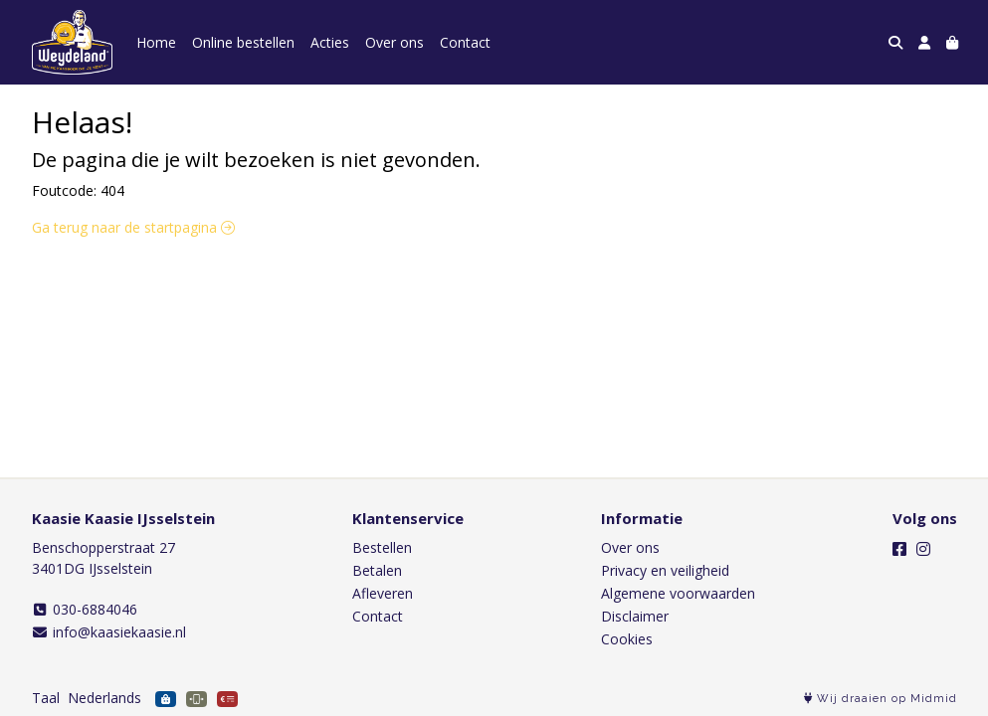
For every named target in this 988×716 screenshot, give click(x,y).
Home (156, 42)
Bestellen (382, 547)
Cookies (627, 638)
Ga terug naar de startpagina (133, 227)
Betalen (377, 570)
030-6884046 (85, 609)
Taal (46, 697)
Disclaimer (635, 616)
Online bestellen (243, 42)
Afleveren (382, 593)
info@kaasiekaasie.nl (109, 632)
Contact (465, 42)
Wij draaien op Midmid (880, 698)
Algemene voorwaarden (678, 593)
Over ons (394, 42)
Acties (329, 42)
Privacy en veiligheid (665, 570)
